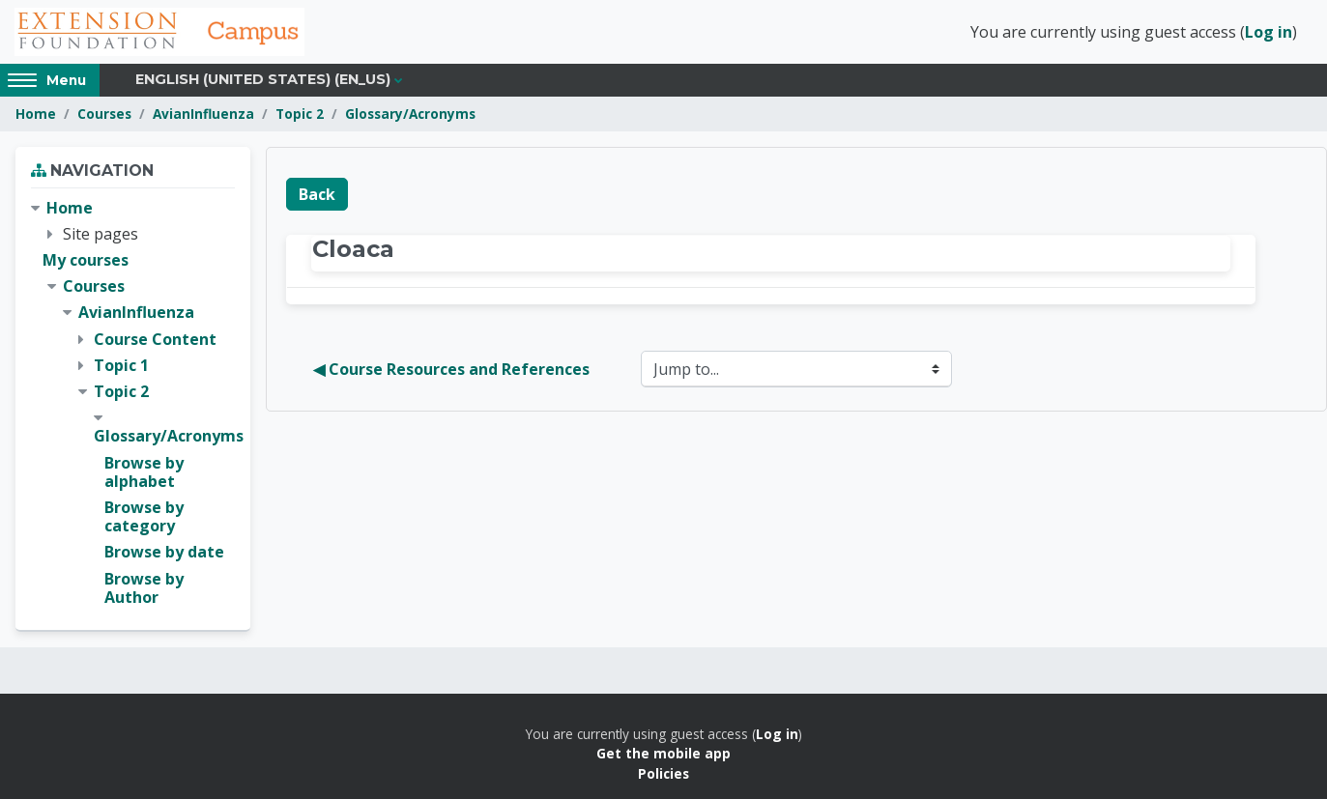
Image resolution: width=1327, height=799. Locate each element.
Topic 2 (299, 113)
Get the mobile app (663, 753)
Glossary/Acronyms (410, 113)
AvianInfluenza (203, 113)
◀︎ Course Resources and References (451, 369)
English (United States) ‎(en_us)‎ (262, 79)
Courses (104, 113)
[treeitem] (133, 403)
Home (35, 113)
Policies (663, 773)
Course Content (155, 339)
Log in (1268, 32)
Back (317, 194)
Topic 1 (121, 365)
